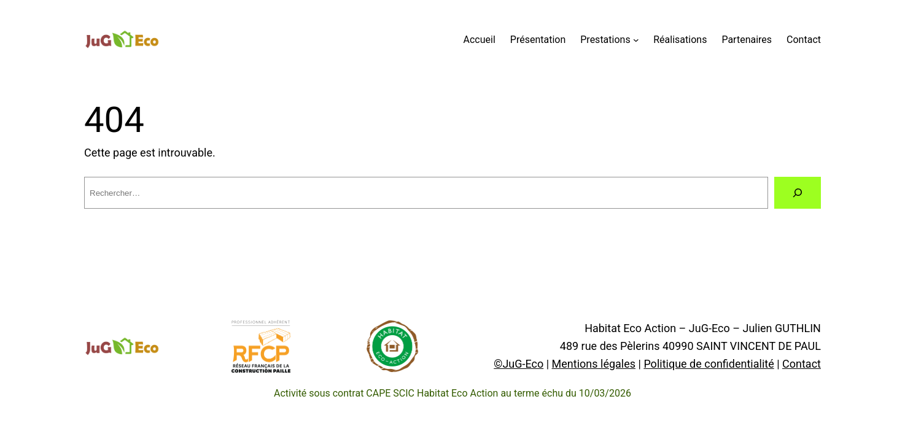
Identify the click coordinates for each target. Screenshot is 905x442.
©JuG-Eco (518, 363)
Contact (801, 363)
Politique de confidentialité (708, 363)
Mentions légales (593, 363)
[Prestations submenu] (636, 40)
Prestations (605, 39)
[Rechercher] (797, 193)
